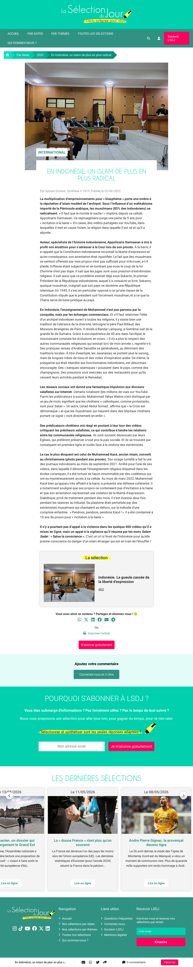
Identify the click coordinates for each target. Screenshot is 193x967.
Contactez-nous (113, 924)
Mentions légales (114, 935)
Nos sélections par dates (77, 924)
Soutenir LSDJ (173, 38)
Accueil (13, 33)
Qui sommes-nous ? (22, 43)
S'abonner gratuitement (96, 645)
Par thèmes (60, 33)
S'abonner (169, 962)
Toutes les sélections (95, 33)
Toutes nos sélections (75, 935)
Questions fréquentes (116, 918)
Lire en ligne (82, 883)
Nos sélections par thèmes (78, 929)
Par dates (35, 33)
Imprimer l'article (96, 633)
